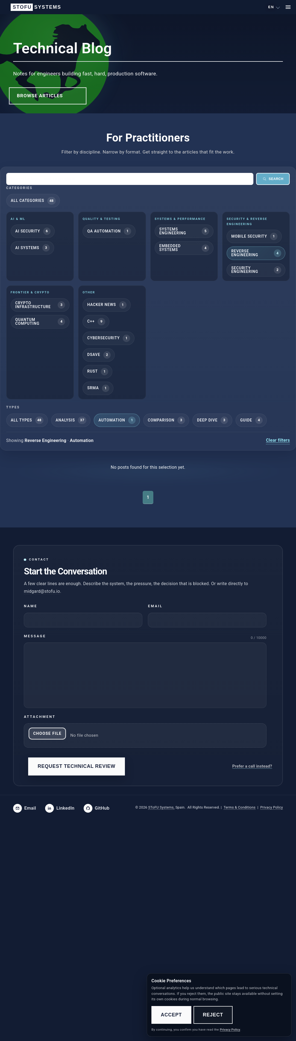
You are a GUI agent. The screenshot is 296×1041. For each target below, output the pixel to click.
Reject (213, 1015)
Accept (171, 1015)
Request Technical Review (77, 766)
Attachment (39, 717)
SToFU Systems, (161, 807)
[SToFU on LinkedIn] (59, 808)
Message (35, 636)
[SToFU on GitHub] (96, 808)
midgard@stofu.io (42, 591)
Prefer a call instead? (252, 766)
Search (272, 179)
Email (155, 606)
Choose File (47, 733)
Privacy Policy (271, 807)
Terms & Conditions (240, 807)
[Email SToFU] (24, 808)
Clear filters (278, 440)
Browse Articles (40, 95)
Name (30, 606)
